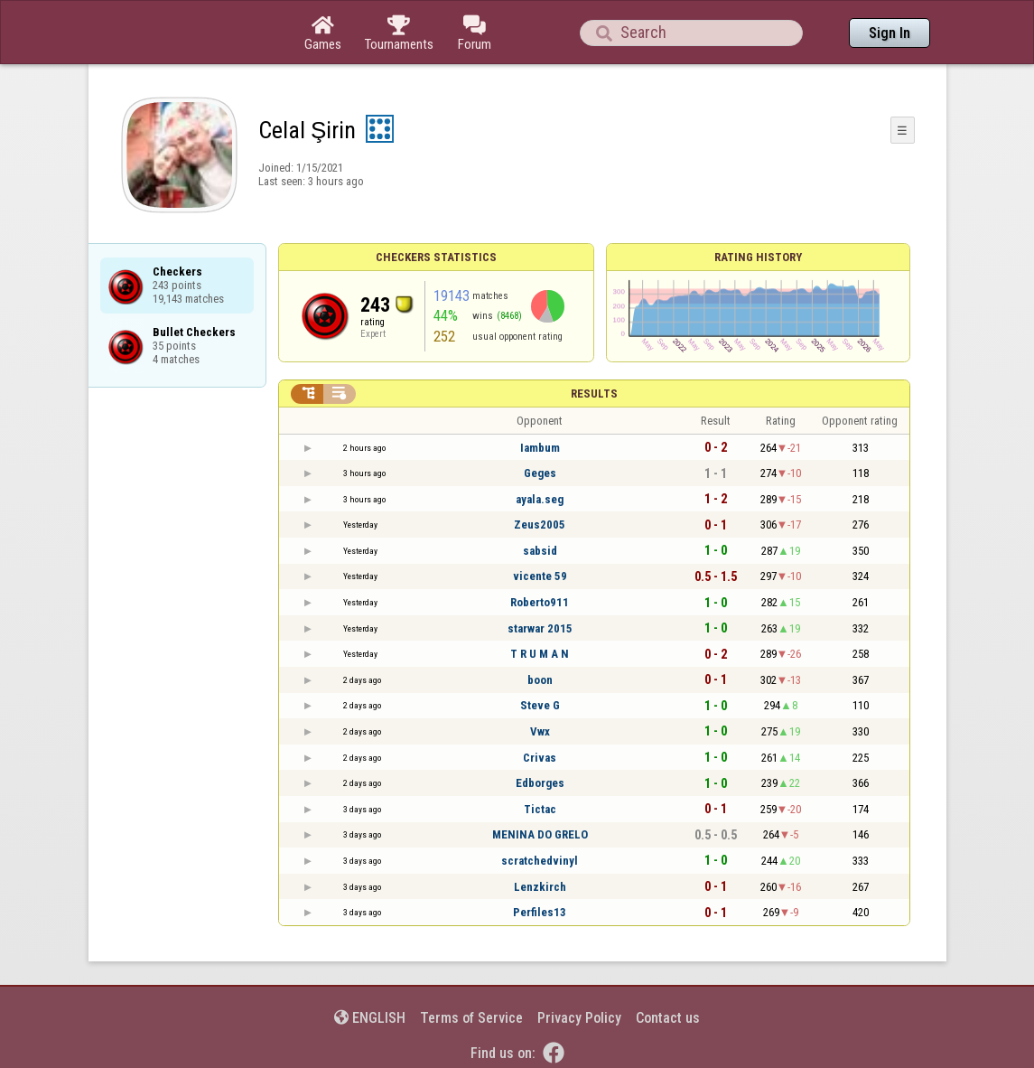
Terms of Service (471, 1017)
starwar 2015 (540, 628)
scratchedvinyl (539, 860)
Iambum (540, 447)
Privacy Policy (579, 1017)
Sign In (889, 33)
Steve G (540, 705)
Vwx (540, 731)
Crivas (539, 757)
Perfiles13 (539, 912)
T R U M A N (539, 653)
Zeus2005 (539, 524)
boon (540, 680)
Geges (540, 473)
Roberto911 (539, 602)
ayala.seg (540, 499)
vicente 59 (540, 576)
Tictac (540, 809)
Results (594, 393)
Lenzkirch (540, 887)
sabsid (540, 550)
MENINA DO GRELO (540, 834)
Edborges (540, 783)
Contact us (668, 1017)
